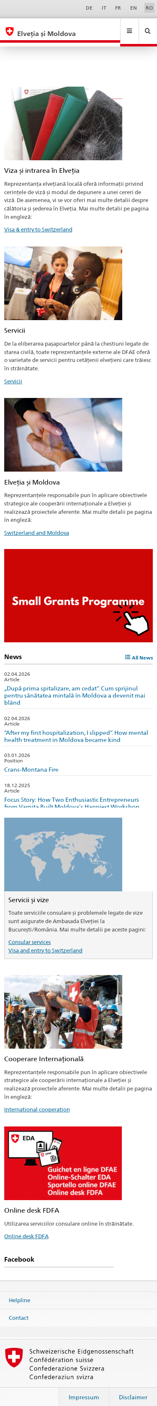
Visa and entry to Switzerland (45, 942)
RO (149, 8)
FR (118, 8)
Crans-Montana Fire (31, 761)
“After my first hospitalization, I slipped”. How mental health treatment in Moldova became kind (76, 728)
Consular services (29, 934)
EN (133, 8)
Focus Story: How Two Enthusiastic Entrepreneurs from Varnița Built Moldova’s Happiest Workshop (71, 795)
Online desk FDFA (26, 1228)
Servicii (13, 373)
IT (104, 8)
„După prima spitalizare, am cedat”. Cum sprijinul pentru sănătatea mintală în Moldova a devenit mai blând (74, 687)
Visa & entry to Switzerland (38, 221)
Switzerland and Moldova (36, 524)
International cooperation (37, 1101)
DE (89, 8)
